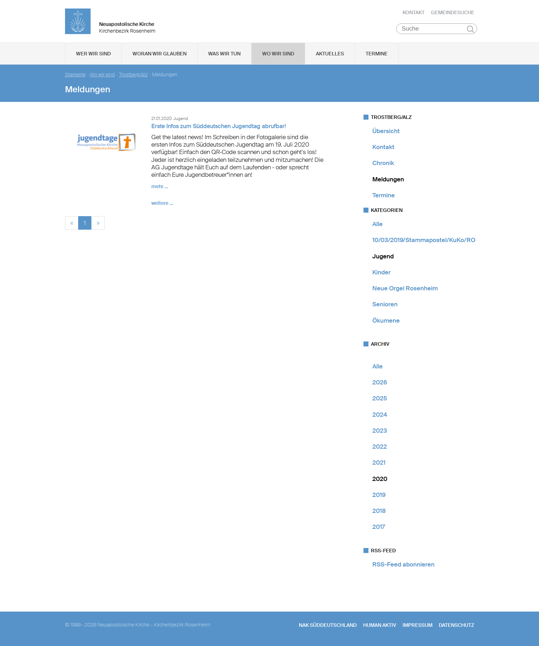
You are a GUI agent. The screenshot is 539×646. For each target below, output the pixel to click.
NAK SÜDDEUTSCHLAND (328, 625)
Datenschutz (456, 625)
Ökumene (386, 320)
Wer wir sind (93, 53)
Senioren (385, 304)
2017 (378, 527)
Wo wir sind (278, 53)
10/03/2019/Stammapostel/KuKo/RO (423, 240)
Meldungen (388, 179)
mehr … (159, 187)
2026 (379, 382)
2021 (379, 463)
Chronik (383, 163)
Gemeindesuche (452, 12)
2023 (379, 430)
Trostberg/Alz (133, 75)
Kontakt (414, 12)
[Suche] (437, 28)
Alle (377, 224)
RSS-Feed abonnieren (403, 564)
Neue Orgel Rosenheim (405, 288)
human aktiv (379, 625)
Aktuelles (330, 53)
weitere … (162, 203)
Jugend (383, 256)
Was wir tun (224, 53)
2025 (379, 399)
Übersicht (386, 131)
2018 (379, 511)
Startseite (75, 75)
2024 (379, 414)
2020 (379, 479)
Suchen (470, 29)
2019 (379, 495)
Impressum (417, 625)
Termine (377, 53)
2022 (379, 446)
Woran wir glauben (160, 53)
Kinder (381, 272)
